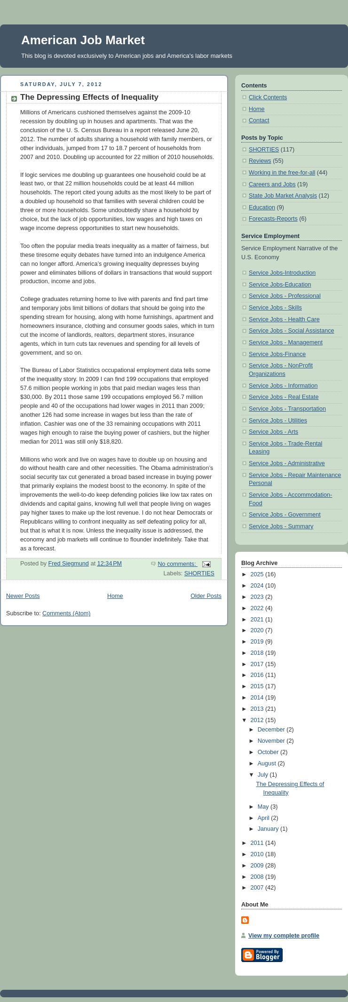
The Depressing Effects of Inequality (89, 97)
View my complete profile (283, 935)
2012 (258, 720)
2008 (258, 877)
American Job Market (83, 40)
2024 (258, 585)
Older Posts (205, 596)
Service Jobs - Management (286, 342)
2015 (258, 686)
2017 (258, 664)
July (264, 774)
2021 (258, 619)
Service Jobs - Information (283, 385)
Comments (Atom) (66, 613)
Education (262, 207)
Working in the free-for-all (282, 172)
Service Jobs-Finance (277, 354)
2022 (258, 608)
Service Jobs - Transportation (287, 409)
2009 (258, 865)
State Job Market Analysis (283, 195)
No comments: (178, 564)
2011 (258, 843)
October (269, 752)
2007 (258, 887)
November (272, 741)
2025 (258, 574)
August (268, 763)
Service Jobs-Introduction (282, 273)
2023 (258, 597)
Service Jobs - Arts (273, 432)
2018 (258, 653)
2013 (258, 709)
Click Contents (268, 97)
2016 (258, 675)
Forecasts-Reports (273, 218)
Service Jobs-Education (280, 284)
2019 (258, 641)
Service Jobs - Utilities (278, 420)
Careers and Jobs (272, 184)
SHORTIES (199, 573)
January (269, 829)
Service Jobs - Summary (281, 526)
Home (115, 596)
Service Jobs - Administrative (287, 463)
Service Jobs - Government (285, 514)
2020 (258, 630)
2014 (258, 697)
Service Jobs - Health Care (284, 319)
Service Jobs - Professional (285, 296)
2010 (258, 854)
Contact (259, 120)
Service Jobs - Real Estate (284, 397)
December (272, 729)
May (264, 806)
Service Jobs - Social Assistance (291, 330)
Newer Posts (23, 596)
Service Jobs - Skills (275, 307)
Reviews (260, 161)
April (264, 818)
